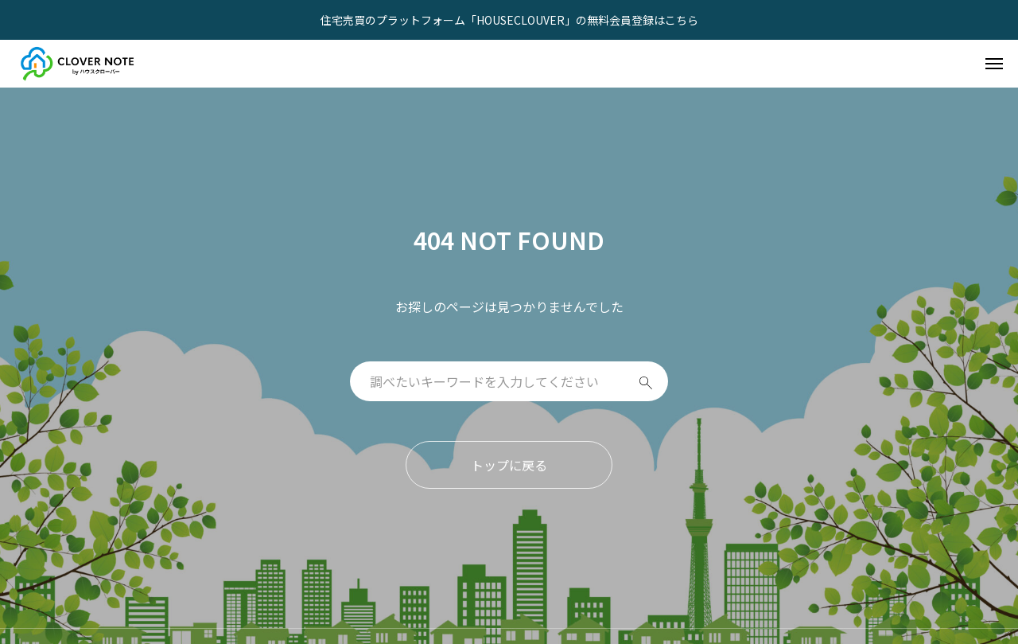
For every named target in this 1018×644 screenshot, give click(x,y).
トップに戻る (509, 464)
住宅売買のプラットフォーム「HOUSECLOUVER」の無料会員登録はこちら (509, 20)
